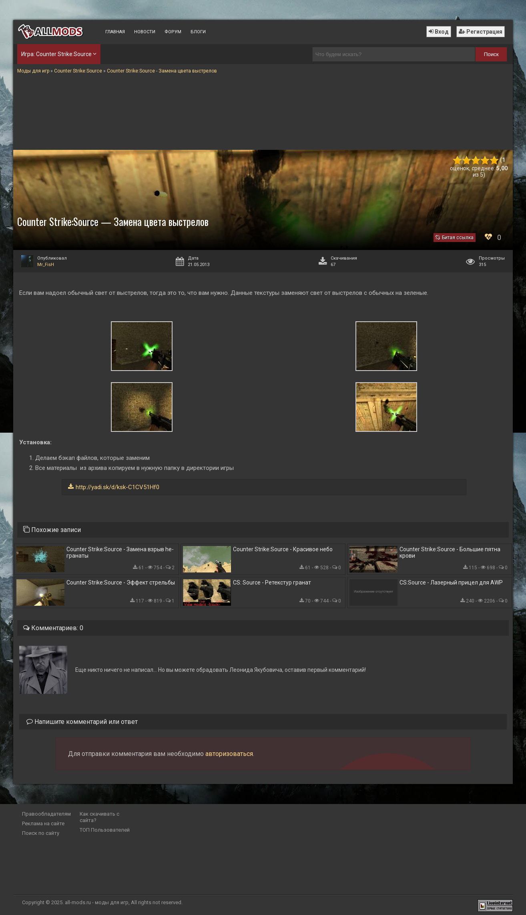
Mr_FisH (45, 264)
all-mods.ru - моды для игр (96, 902)
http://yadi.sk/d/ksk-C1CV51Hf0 (117, 487)
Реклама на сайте (43, 823)
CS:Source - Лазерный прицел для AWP (451, 582)
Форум (173, 31)
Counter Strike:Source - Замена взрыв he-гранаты (120, 552)
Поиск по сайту (40, 833)
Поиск (491, 54)
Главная (115, 31)
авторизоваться (229, 754)
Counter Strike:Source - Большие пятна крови (450, 552)
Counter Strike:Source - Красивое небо (283, 549)
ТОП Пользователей (105, 830)
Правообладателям (46, 814)
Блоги (198, 31)
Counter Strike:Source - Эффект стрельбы (120, 582)
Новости (144, 31)
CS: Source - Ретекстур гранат (272, 582)
